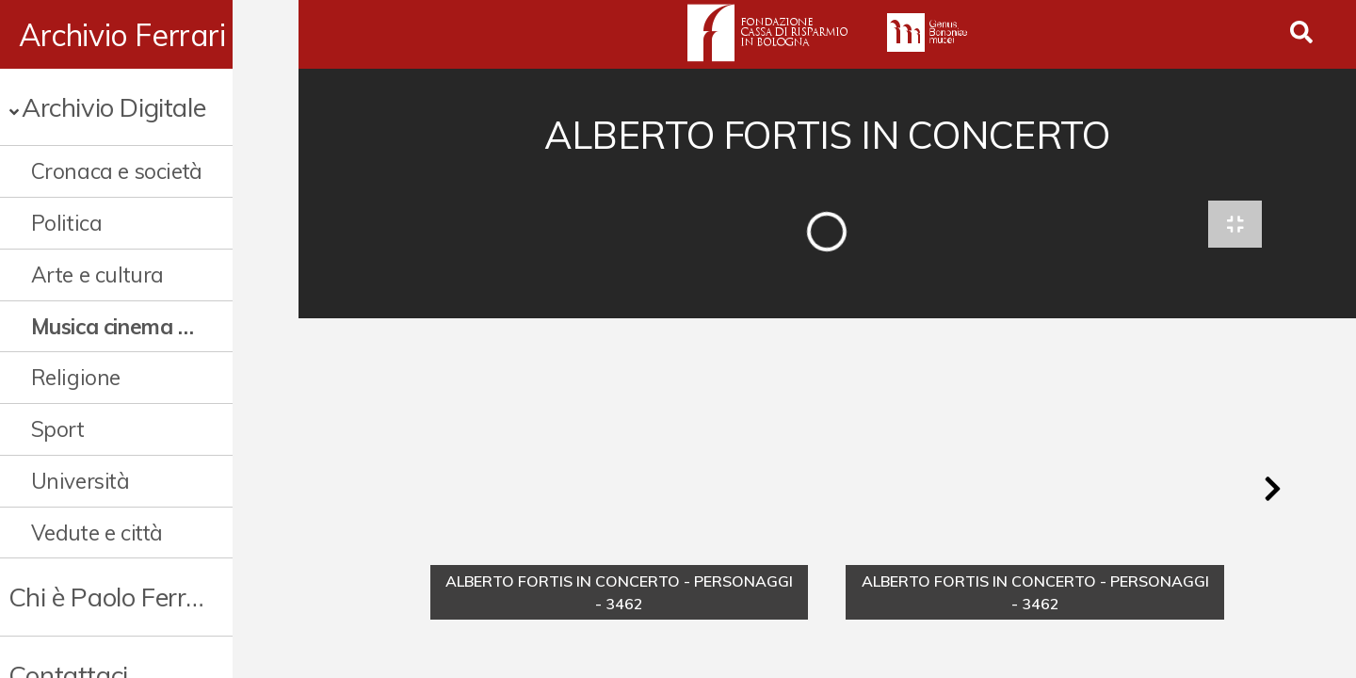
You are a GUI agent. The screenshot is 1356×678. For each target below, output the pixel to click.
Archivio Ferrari (122, 35)
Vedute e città (97, 532)
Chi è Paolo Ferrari (111, 596)
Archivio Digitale (113, 106)
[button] (1272, 493)
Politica (67, 222)
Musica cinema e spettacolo (146, 326)
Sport (58, 429)
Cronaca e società (116, 171)
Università (80, 480)
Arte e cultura (97, 274)
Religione (76, 377)
